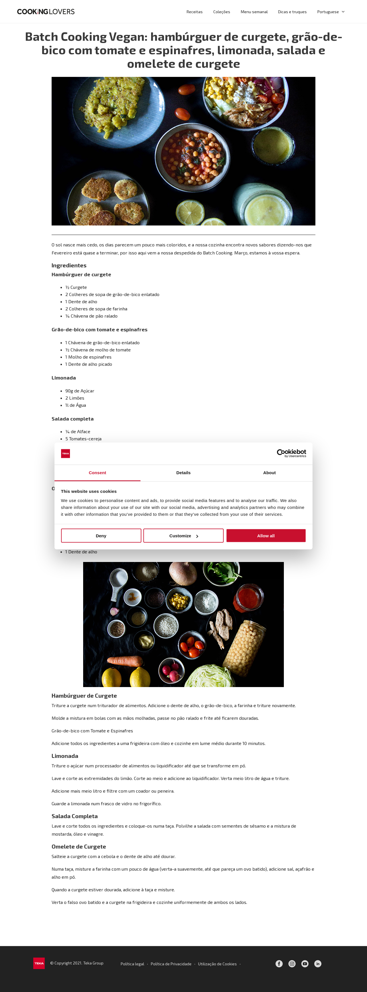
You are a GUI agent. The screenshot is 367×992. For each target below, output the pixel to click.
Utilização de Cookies (217, 963)
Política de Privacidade (171, 963)
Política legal (132, 963)
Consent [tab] (97, 472)
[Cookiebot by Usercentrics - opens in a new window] (281, 453)
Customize (183, 535)
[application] (342, 11)
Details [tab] (183, 472)
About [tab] (269, 472)
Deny (101, 535)
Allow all (266, 535)
